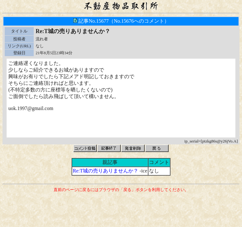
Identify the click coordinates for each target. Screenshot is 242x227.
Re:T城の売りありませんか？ (105, 170)
